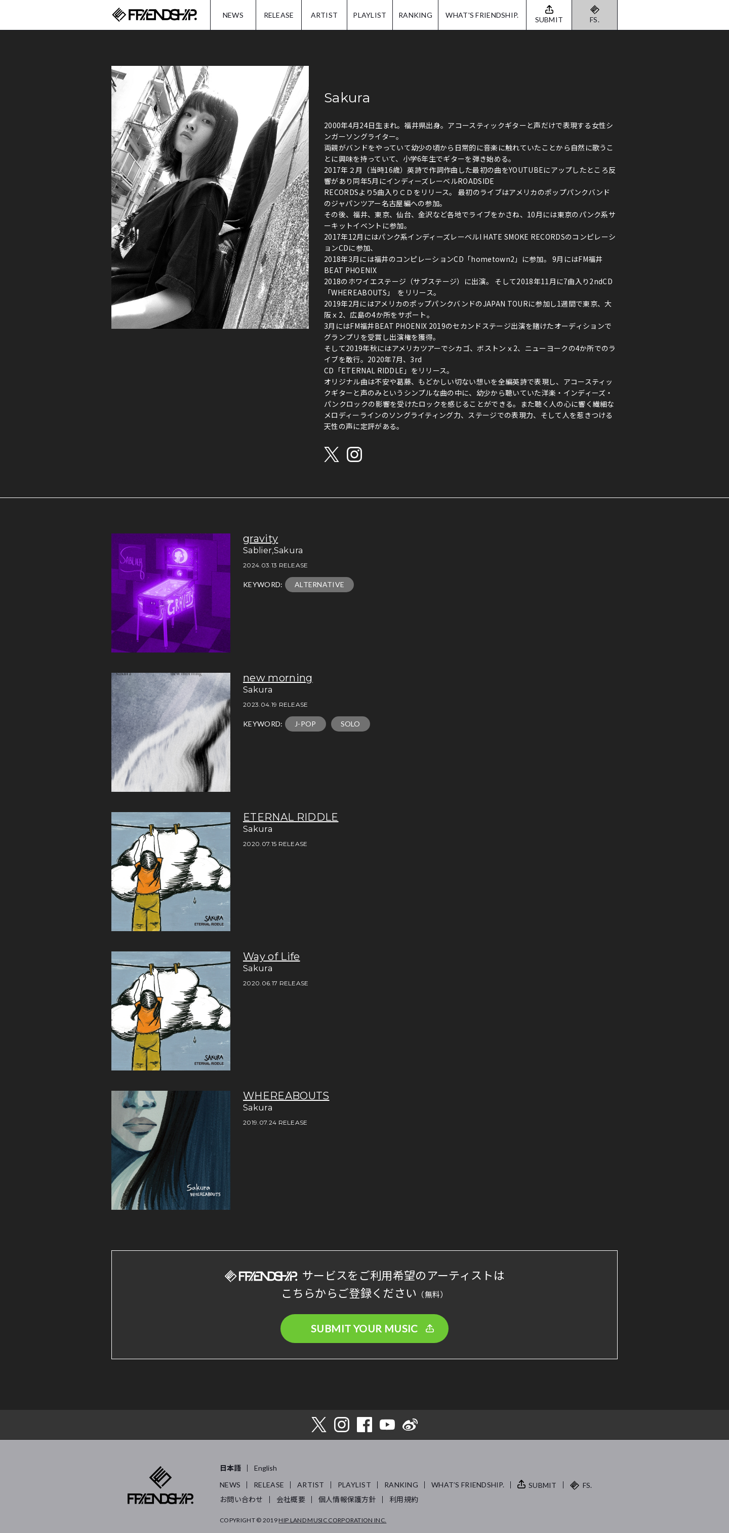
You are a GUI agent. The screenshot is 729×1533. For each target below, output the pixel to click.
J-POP (305, 723)
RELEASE (279, 15)
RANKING (415, 15)
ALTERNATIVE (320, 584)
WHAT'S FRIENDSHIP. (482, 15)
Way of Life (271, 956)
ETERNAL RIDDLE (290, 817)
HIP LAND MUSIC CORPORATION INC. (332, 1520)
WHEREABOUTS (286, 1096)
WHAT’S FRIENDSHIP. (467, 1484)
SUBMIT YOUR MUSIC (364, 1328)
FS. (594, 19)
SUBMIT (543, 1485)
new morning (278, 678)
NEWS (233, 15)
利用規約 (403, 1499)
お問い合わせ (241, 1499)
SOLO (350, 723)
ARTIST (324, 15)
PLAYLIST (369, 15)
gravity (260, 538)
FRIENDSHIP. (154, 15)
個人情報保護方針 (347, 1499)
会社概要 (290, 1499)
